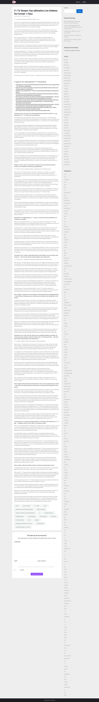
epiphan (65, 326)
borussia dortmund (68, 266)
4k (64, 190)
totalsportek (66, 616)
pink (65, 517)
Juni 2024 (66, 120)
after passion (67, 200)
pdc (65, 506)
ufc (65, 642)
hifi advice (66, 407)
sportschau (66, 590)
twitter (65, 637)
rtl (64, 556)
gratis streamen (67, 386)
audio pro (66, 226)
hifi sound (66, 412)
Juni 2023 (66, 151)
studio (65, 606)
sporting (66, 587)
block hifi (66, 260)
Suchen (66, 7)
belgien (65, 252)
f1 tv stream (36, 505)
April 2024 (66, 125)
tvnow (65, 632)
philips (65, 511)
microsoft (66, 464)
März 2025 (66, 96)
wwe (65, 676)
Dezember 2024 (67, 104)
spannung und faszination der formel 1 (24, 523)
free (65, 360)
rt (64, 553)
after (65, 195)
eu (64, 328)
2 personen (66, 179)
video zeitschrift (67, 655)
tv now (65, 629)
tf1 (64, 611)
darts (65, 292)
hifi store (66, 417)
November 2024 (67, 107)
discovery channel (68, 305)
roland (65, 545)
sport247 (66, 582)
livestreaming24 (67, 459)
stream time (66, 598)
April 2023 (66, 156)
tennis (65, 608)
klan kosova (66, 441)
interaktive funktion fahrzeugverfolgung (24, 509)
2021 (65, 187)
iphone (65, 425)
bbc (65, 250)
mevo (65, 462)
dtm (65, 318)
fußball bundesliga (68, 370)
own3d (65, 504)
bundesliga (66, 273)
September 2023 (67, 143)
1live (65, 177)
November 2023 (67, 138)
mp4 (65, 483)
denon (65, 300)
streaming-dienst (40, 523)
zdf (65, 692)
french (65, 365)
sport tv (65, 577)
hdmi (65, 396)
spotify (65, 595)
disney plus (66, 313)
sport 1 (65, 574)
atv (64, 224)
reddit (65, 543)
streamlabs (66, 603)
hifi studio (66, 420)
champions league (68, 279)
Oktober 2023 (67, 141)
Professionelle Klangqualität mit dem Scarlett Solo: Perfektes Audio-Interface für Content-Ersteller (73, 27)
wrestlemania (67, 674)
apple (65, 216)
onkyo (65, 498)
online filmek (66, 501)
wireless (66, 668)
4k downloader (67, 192)
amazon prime (67, 208)
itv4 (65, 428)
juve (65, 436)
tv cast (65, 627)
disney (65, 307)
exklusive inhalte (26, 505)
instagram (66, 422)
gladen (65, 378)
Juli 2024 (66, 117)
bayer (65, 245)
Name (16, 561)
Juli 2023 (66, 148)
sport (65, 572)
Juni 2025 (66, 88)
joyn (65, 430)
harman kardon (67, 388)
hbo (65, 394)
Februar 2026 (67, 67)
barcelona (66, 239)
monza (65, 470)
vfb (64, 653)
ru (64, 564)
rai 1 (65, 535)
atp (64, 221)
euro (65, 331)
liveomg (65, 451)
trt (64, 619)
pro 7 (65, 522)
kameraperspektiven (48, 513)
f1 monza (66, 339)
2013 (65, 182)
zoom (65, 695)
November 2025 (67, 75)
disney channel (67, 310)
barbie (65, 237)
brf (64, 271)
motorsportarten (43, 516)
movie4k (66, 477)
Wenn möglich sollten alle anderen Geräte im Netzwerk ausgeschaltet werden (33, 110)
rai (64, 532)
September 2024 (67, 112)
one (65, 496)
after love (66, 197)
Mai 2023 (66, 154)
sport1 (65, 580)
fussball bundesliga (68, 373)
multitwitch (66, 485)
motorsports (53, 516)
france (65, 357)
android (17, 505)
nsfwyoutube (67, 491)
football (65, 349)
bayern (65, 247)
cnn (65, 286)
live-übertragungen (31, 516)
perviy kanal (66, 509)
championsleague (67, 281)
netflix (65, 488)
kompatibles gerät (20, 516)
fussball (65, 368)
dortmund (66, 315)
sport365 (66, 585)
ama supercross (67, 203)
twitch (65, 634)
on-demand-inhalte (20, 520)
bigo (65, 255)
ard (64, 218)
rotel (65, 551)
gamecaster (66, 375)
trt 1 (65, 621)
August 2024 (66, 114)
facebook (66, 341)
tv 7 (65, 624)
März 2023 (66, 159)
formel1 (65, 354)
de (64, 294)
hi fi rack (66, 404)
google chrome (67, 383)
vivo (65, 661)
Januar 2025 (66, 101)
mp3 (65, 480)
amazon (66, 205)
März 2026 (66, 65)
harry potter (66, 391)
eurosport (66, 334)
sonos (65, 569)
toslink (65, 614)
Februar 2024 (67, 130)
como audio (66, 289)
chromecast (66, 284)
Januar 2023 (66, 164)
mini (65, 467)
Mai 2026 (66, 59)
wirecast (66, 666)
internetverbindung (41, 509)
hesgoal (65, 402)
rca (64, 538)
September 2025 (67, 80)
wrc (65, 671)
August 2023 (66, 146)
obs (65, 493)
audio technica (67, 229)
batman (65, 242)
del (64, 297)
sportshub (66, 593)
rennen (29, 520)
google (65, 381)
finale (65, 344)
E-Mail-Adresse (41, 561)
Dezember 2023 (67, 135)
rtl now (65, 561)
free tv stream (67, 362)
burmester (66, 276)
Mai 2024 (66, 122)
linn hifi (65, 446)
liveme (65, 449)
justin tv (65, 433)
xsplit (65, 679)
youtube (65, 684)
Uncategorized (67, 645)
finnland (65, 347)
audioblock (66, 231)
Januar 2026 (66, 70)
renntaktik (37, 520)
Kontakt (84, 2)
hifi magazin (66, 409)
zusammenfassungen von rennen (23, 527)
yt (64, 689)
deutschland (66, 302)
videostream (66, 658)
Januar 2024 (66, 133)
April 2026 (66, 62)
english (65, 323)
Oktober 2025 (67, 78)
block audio (66, 258)
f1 (64, 336)
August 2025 (66, 83)
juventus (66, 438)
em (64, 320)
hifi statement (67, 415)
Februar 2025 (67, 99)
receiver (65, 540)
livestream (66, 457)
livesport (66, 454)
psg (65, 530)
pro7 (65, 525)
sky (65, 566)
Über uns (78, 2)
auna (65, 234)
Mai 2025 (66, 91)
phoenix (65, 514)
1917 (65, 174)
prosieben (66, 527)
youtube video (67, 687)
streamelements (67, 600)
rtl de (65, 559)
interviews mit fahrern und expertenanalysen (25, 513)
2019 (65, 184)
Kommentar (17, 542)
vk (64, 663)
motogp (65, 472)
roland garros (67, 548)
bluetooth (66, 263)
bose (65, 268)
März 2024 (66, 127)
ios (39, 513)
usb (65, 650)
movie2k (66, 475)
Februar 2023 (67, 161)
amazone (66, 211)
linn (65, 443)
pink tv (65, 519)
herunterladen (67, 399)
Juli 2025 (66, 86)
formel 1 (45, 505)
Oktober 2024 (67, 109)
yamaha (65, 682)
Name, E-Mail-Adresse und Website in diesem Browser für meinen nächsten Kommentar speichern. (37, 566)
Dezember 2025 (67, 72)
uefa (65, 640)
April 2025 (66, 93)
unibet (65, 648)
